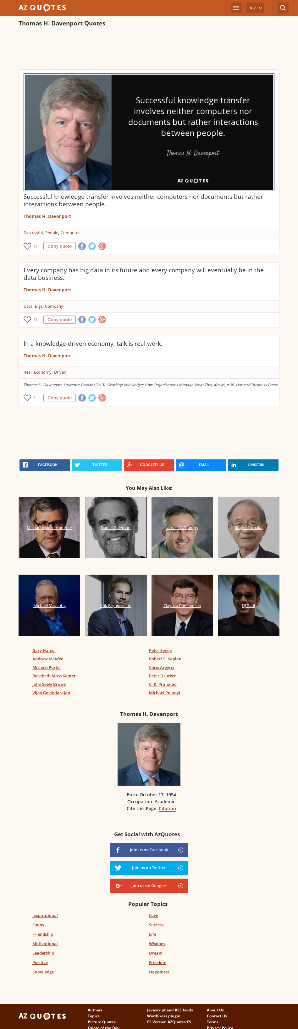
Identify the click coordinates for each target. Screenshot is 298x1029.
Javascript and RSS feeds (170, 1010)
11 (35, 319)
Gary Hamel (44, 650)
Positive (40, 962)
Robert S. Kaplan (165, 659)
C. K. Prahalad (163, 684)
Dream (156, 953)
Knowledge (43, 972)
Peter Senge (160, 650)
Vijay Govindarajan (51, 693)
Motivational (45, 943)
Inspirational (45, 915)
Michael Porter (46, 667)
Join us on (149, 850)
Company (54, 306)
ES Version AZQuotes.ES (169, 1022)
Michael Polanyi (164, 693)
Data (28, 306)
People (51, 233)
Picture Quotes (102, 1022)
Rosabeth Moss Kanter (54, 676)
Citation (167, 808)
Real (27, 372)
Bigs (38, 306)
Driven (60, 372)
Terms (212, 1022)
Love (153, 915)
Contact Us (217, 1016)
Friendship (42, 934)
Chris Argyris (161, 667)
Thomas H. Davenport (47, 216)
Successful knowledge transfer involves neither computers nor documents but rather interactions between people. (143, 200)
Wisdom (157, 943)
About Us (215, 1010)
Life (152, 934)
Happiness (159, 972)
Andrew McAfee (47, 659)
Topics (94, 1016)
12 (35, 246)
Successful (33, 233)
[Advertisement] (133, 49)
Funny (38, 925)
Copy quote (59, 246)
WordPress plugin (163, 1016)
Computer (70, 233)
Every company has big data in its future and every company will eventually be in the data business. (144, 273)
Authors (95, 1010)
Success (156, 925)
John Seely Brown (49, 684)
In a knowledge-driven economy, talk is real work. (93, 343)
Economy (43, 372)
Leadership (43, 953)
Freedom (157, 962)
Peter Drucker (162, 676)
